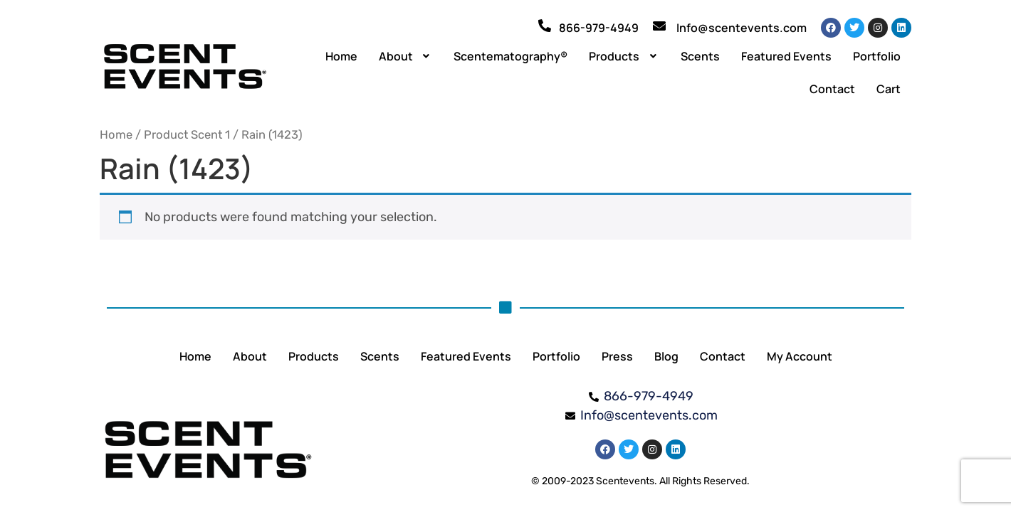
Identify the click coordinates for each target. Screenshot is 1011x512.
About (406, 56)
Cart (888, 89)
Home (341, 56)
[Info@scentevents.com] (659, 25)
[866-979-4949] (544, 25)
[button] (406, 56)
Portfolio (877, 56)
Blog (666, 356)
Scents (700, 56)
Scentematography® (510, 56)
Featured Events (786, 56)
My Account (799, 356)
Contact (832, 89)
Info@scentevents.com (741, 28)
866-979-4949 (599, 28)
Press (617, 356)
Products (624, 56)
